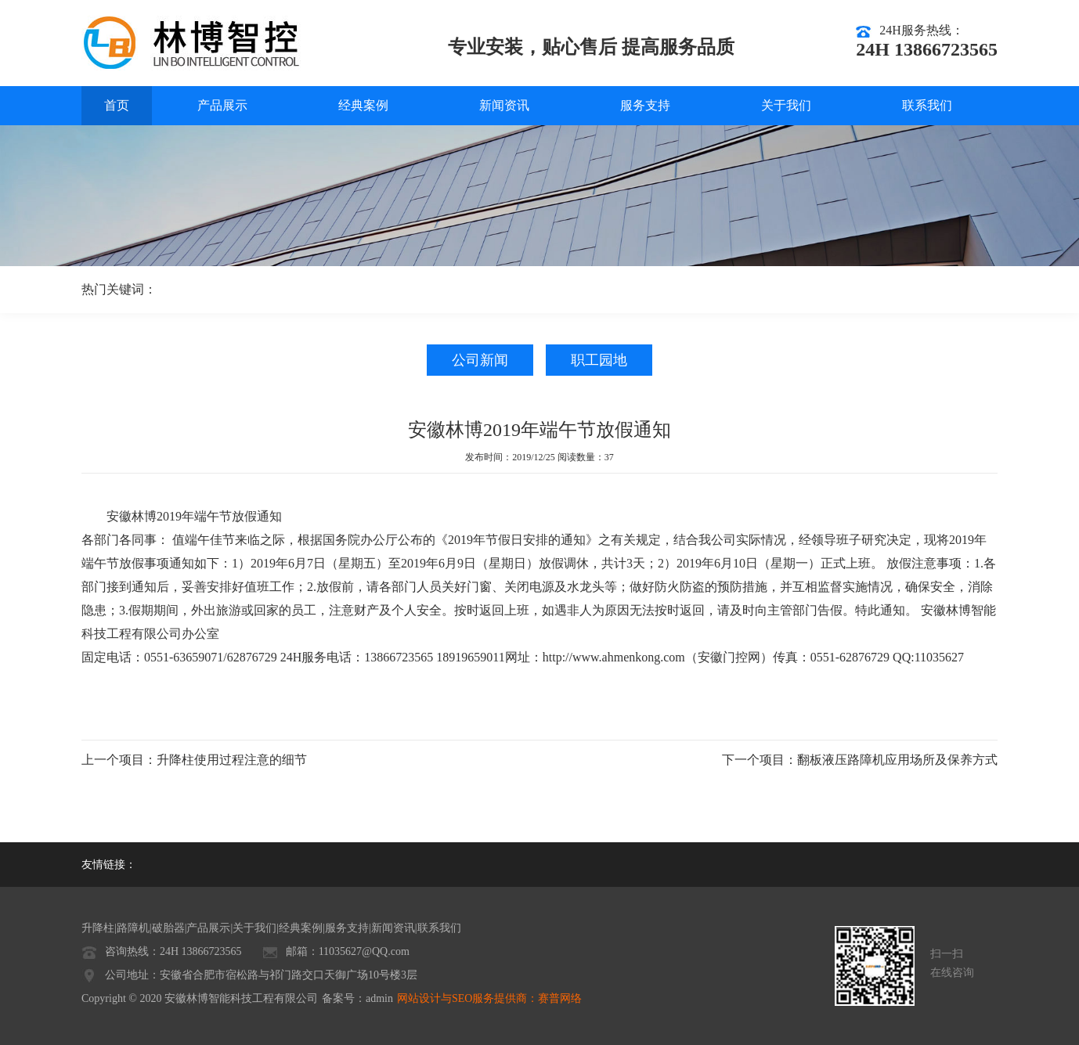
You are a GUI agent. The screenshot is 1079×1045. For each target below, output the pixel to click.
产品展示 (222, 105)
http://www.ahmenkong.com (614, 657)
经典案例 (363, 105)
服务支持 (645, 105)
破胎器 (168, 928)
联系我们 (927, 105)
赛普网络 (560, 998)
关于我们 (786, 105)
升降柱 (97, 928)
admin (379, 998)
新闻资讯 (504, 105)
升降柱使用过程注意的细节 (232, 759)
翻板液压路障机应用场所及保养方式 (897, 759)
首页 (116, 105)
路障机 (133, 928)
